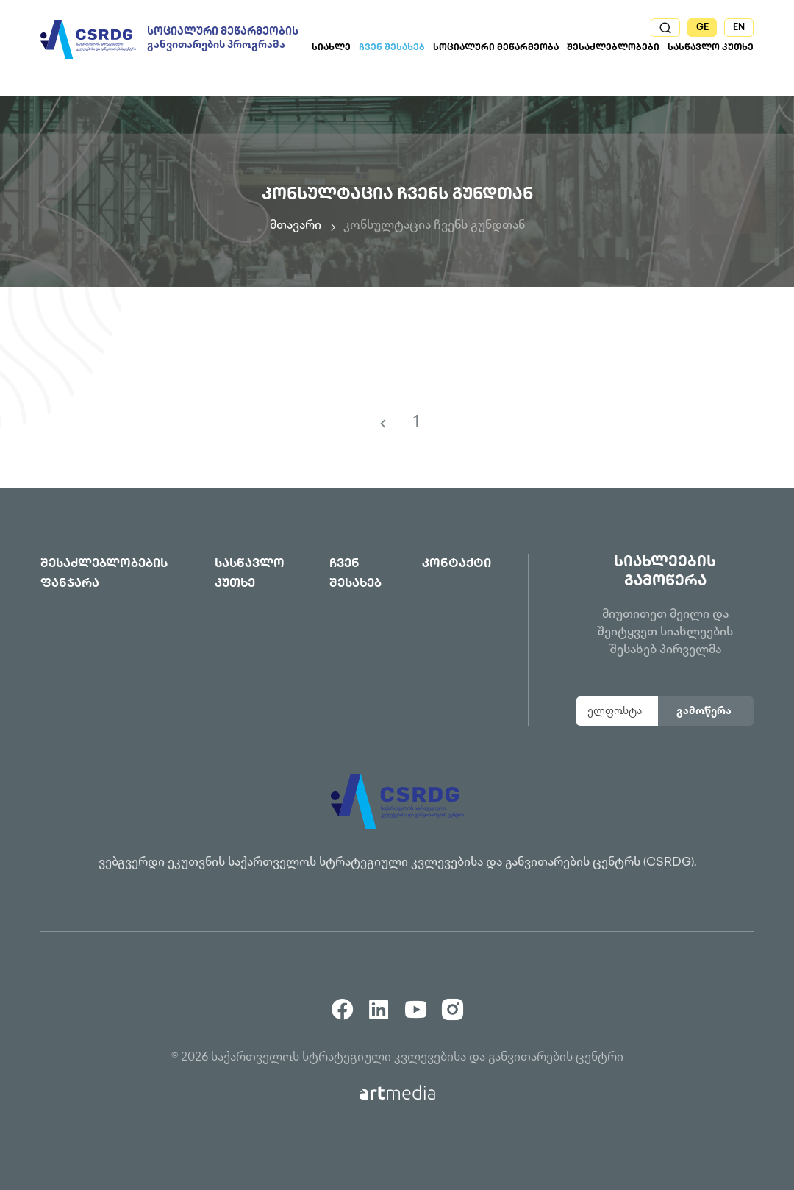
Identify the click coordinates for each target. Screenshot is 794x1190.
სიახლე (331, 48)
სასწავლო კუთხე (711, 48)
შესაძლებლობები (613, 48)
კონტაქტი (456, 564)
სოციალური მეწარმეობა (496, 48)
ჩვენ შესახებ (392, 48)
